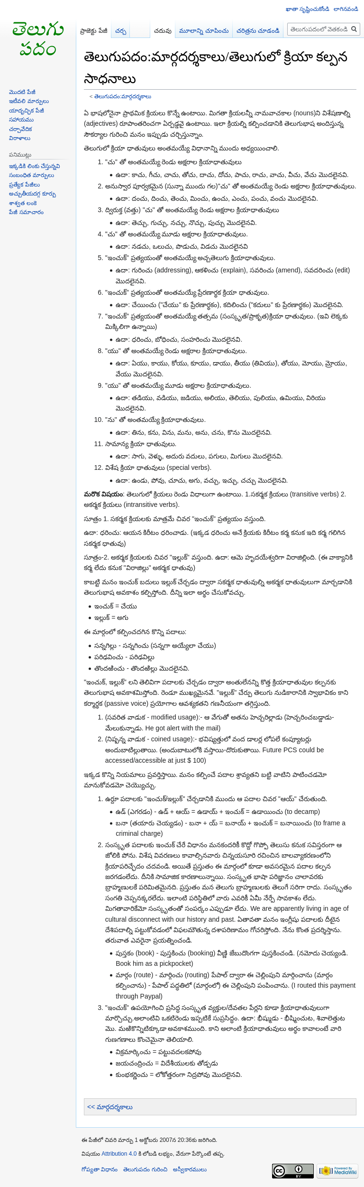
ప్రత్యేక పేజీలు (24, 184)
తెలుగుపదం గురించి (145, 1169)
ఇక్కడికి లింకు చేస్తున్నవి (34, 166)
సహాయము (21, 119)
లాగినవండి (346, 9)
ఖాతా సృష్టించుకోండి (307, 9)
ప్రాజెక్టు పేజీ (94, 30)
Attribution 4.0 (118, 1153)
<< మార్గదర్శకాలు (110, 1107)
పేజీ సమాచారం (26, 212)
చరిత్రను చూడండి (258, 30)
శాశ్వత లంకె (22, 203)
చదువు (163, 30)
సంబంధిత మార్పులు (31, 175)
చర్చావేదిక (20, 129)
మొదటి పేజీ (22, 92)
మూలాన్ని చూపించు (204, 30)
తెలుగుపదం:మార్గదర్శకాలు (122, 96)
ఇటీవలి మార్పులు (28, 101)
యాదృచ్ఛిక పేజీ (26, 110)
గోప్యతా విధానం (100, 1169)
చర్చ (120, 30)
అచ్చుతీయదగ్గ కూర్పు (32, 193)
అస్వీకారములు (190, 1169)
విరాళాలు (19, 138)
